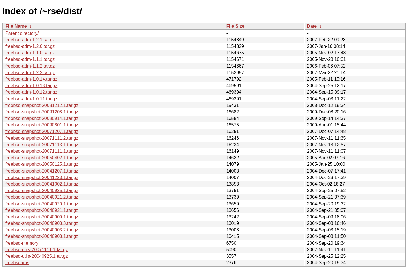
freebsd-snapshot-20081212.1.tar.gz (41, 105)
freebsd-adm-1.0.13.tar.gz (31, 85)
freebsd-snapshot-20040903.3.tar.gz (41, 223)
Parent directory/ (22, 33)
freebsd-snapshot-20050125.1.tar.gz (41, 164)
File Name (16, 26)
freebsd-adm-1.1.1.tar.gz (30, 59)
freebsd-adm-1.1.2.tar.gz (30, 66)
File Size (235, 26)
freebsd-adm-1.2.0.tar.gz (30, 46)
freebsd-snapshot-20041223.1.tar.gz (41, 177)
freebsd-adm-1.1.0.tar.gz (30, 52)
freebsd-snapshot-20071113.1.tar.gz (41, 144)
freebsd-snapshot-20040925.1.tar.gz (41, 190)
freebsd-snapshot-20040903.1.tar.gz (41, 236)
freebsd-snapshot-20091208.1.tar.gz (41, 111)
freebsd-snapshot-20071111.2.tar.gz (41, 138)
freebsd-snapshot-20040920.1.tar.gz (41, 203)
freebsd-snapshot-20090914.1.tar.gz (41, 118)
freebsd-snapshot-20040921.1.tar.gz (41, 210)
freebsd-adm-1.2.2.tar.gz (30, 72)
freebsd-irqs (17, 262)
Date (312, 26)
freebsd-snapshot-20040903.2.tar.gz (41, 229)
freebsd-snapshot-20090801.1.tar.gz (41, 124)
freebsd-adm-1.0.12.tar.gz (31, 92)
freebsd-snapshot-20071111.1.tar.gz (41, 151)
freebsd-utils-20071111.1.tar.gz (36, 249)
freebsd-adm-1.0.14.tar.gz (31, 79)
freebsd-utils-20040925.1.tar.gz (36, 256)
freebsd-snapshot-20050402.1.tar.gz (41, 157)
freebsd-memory (21, 243)
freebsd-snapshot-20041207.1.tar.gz (41, 171)
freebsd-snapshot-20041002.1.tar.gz (41, 184)
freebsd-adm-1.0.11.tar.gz (31, 98)
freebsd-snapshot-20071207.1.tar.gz (41, 131)
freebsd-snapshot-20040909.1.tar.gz (41, 216)
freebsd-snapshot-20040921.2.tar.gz (41, 197)
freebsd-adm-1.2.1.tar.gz (30, 39)
